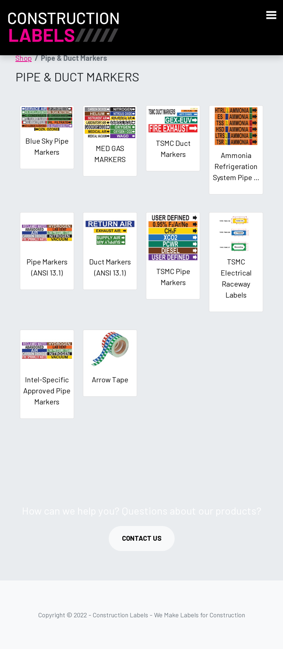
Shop (23, 57)
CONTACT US (141, 538)
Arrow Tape (110, 379)
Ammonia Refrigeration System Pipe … (236, 166)
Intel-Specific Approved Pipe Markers (46, 390)
